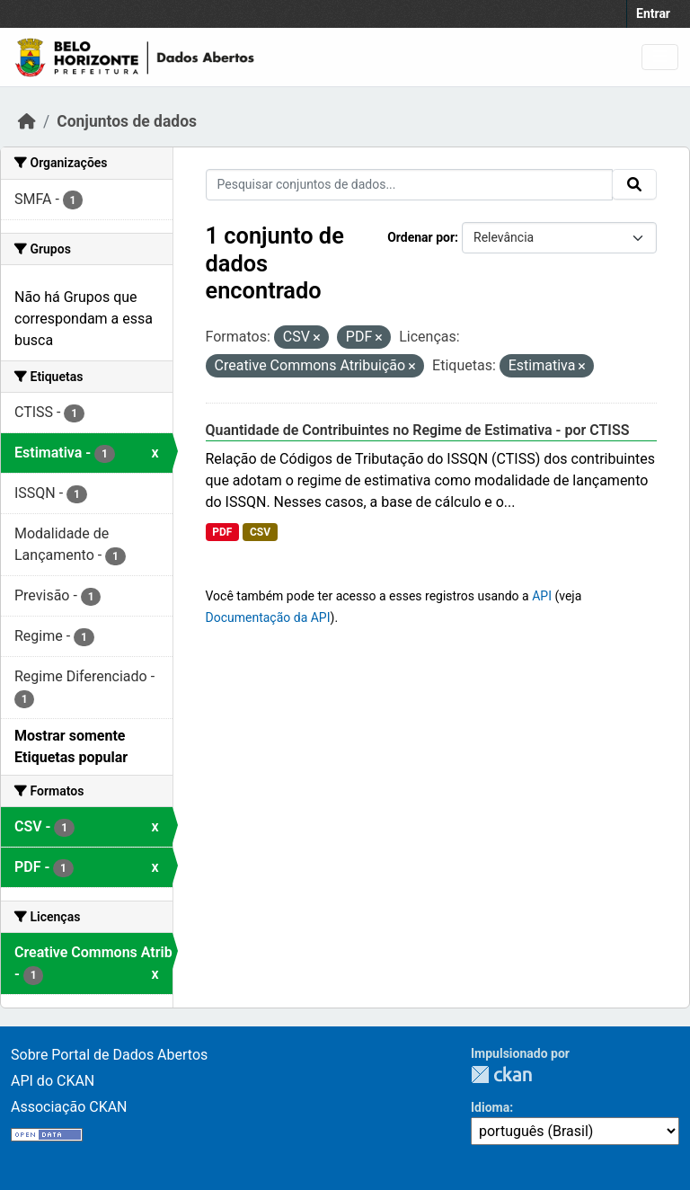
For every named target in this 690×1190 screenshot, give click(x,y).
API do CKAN (52, 1080)
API (542, 596)
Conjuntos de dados (127, 121)
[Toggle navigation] (659, 57)
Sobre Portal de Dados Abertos (109, 1054)
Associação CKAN (69, 1106)
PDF (222, 532)
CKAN (501, 1074)
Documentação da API (268, 617)
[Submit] (634, 184)
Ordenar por (421, 237)
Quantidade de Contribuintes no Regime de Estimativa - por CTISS (418, 430)
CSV (260, 532)
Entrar (653, 13)
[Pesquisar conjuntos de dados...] (410, 184)
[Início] (27, 121)
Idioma (490, 1107)
